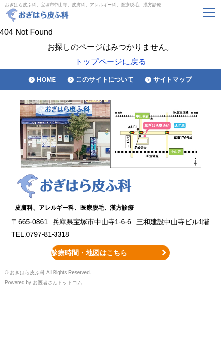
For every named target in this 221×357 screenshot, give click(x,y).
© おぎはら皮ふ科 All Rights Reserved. (48, 272)
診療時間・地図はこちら (89, 253)
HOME (46, 79)
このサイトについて (105, 79)
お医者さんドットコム (57, 282)
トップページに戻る (110, 62)
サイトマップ (172, 79)
